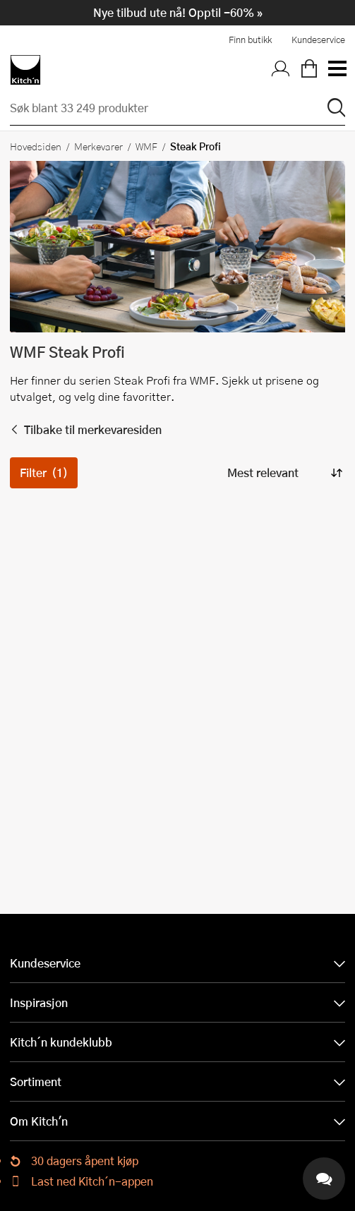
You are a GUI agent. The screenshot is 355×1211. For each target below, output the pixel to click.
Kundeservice (318, 39)
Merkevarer (98, 146)
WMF (146, 146)
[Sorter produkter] (283, 472)
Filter (44, 472)
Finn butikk (250, 39)
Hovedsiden (35, 146)
